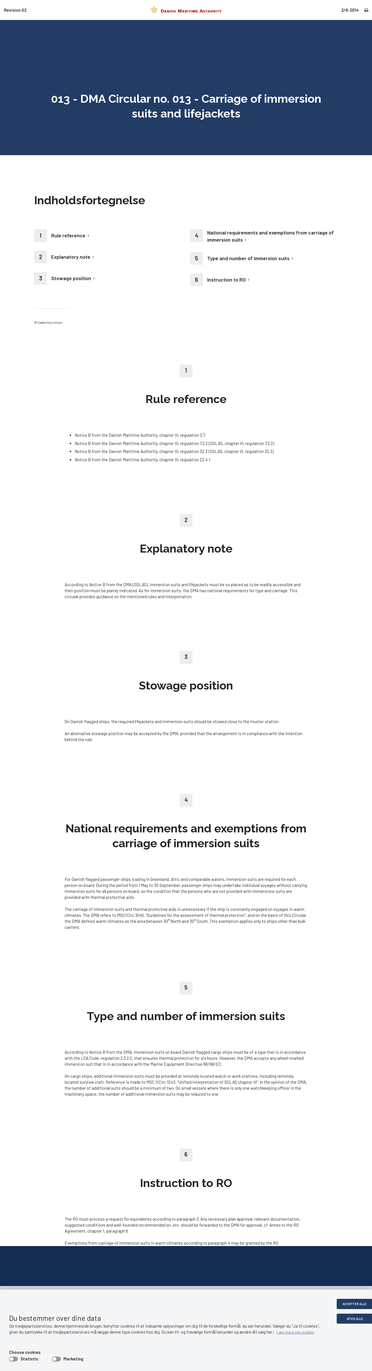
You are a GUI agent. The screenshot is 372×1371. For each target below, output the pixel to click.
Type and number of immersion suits (248, 258)
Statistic (29, 1358)
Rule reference (68, 235)
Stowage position (71, 278)
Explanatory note (70, 257)
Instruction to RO (226, 279)
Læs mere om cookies (297, 1331)
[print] (363, 9)
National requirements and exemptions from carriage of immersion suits (270, 236)
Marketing (73, 1358)
